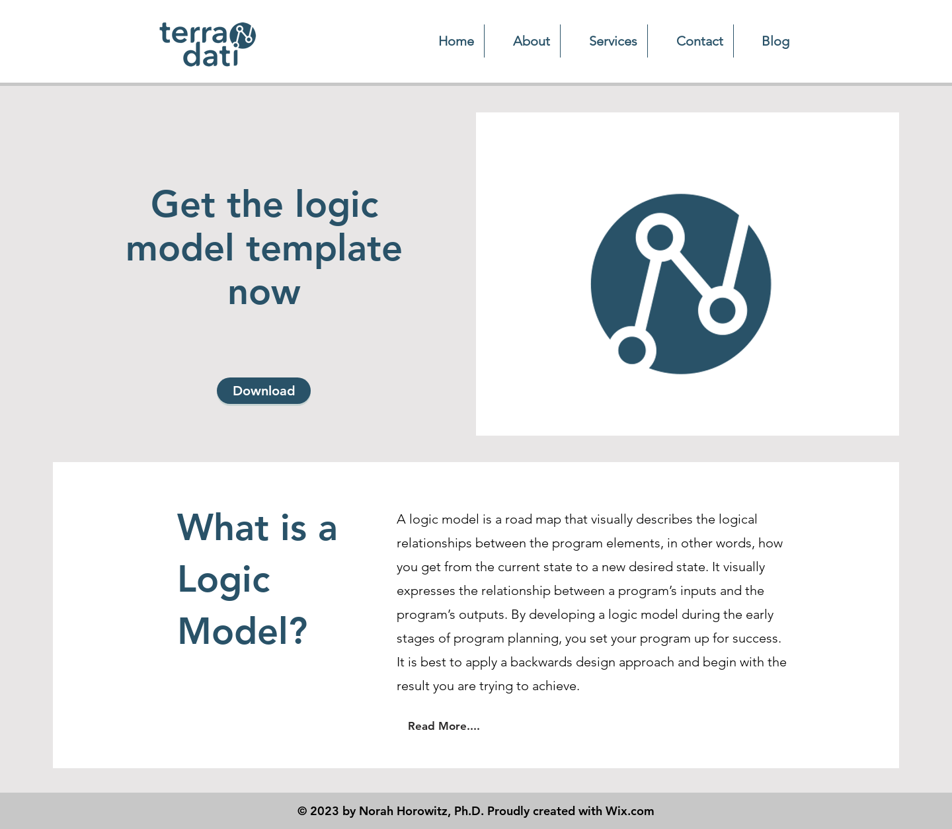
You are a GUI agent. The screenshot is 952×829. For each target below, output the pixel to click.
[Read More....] (444, 726)
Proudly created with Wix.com (570, 810)
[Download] (264, 390)
